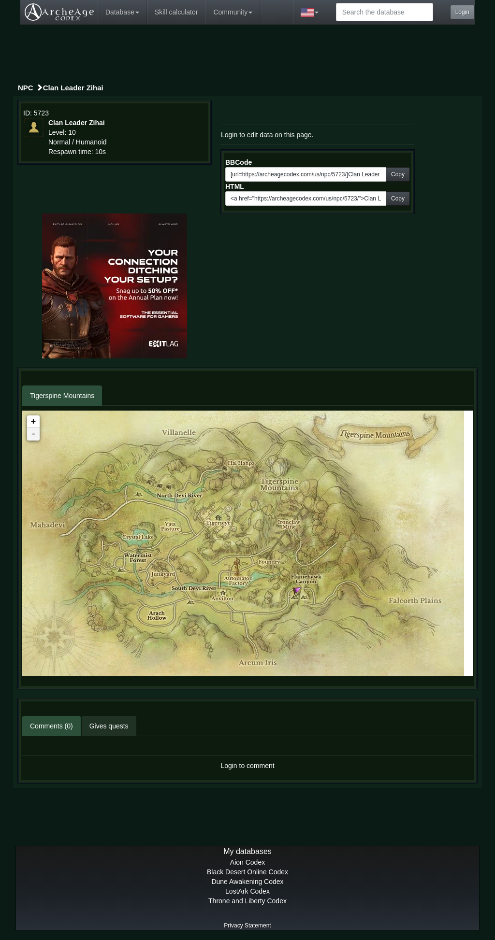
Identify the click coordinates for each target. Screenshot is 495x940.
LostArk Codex (247, 891)
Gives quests (109, 726)
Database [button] (122, 12)
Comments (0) (51, 726)
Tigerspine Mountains (62, 395)
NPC (25, 88)
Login (462, 12)
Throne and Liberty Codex (247, 901)
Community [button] (232, 12)
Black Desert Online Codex (247, 872)
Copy (398, 174)
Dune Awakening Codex (247, 881)
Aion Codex (247, 862)
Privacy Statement (247, 925)
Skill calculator (176, 12)
